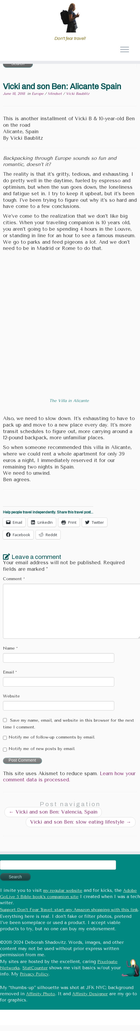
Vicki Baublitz (77, 94)
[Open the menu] (124, 50)
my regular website (62, 890)
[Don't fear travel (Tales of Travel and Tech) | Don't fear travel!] (70, 17)
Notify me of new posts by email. (42, 748)
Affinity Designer (90, 993)
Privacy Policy (34, 974)
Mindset (55, 94)
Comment (14, 578)
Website (11, 696)
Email (10, 672)
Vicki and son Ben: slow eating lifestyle (80, 822)
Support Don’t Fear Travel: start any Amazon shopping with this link (69, 909)
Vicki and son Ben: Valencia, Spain (53, 812)
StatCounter (35, 967)
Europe (38, 94)
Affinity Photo (40, 993)
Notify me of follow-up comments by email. (52, 737)
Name (10, 648)
